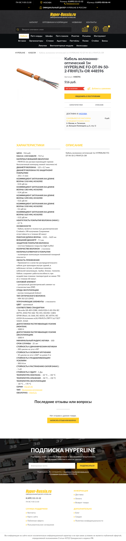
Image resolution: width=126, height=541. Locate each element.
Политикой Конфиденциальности (76, 472)
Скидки (78, 517)
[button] (71, 3)
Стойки (95, 41)
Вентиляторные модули (61, 46)
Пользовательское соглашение (40, 525)
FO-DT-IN (28, 387)
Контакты (91, 22)
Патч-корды (36, 36)
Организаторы (36, 41)
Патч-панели (62, 36)
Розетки (75, 36)
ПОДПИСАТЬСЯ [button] (87, 466)
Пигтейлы (74, 41)
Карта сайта (32, 517)
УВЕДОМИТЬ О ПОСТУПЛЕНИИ (87, 96)
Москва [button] (83, 114)
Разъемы (86, 36)
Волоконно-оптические (32, 390)
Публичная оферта (35, 521)
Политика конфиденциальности (89, 521)
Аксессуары (81, 46)
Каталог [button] (33, 22)
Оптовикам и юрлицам (54, 22)
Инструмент (100, 36)
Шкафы (49, 36)
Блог (77, 513)
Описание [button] (99, 105)
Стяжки (50, 41)
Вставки (22, 41)
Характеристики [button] (76, 105)
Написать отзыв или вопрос (63, 420)
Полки (85, 41)
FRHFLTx (33, 393)
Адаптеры (62, 41)
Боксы (105, 41)
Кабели (23, 36)
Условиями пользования (59, 474)
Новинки (77, 22)
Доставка (79, 495)
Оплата (78, 499)
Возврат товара (82, 503)
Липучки (43, 46)
